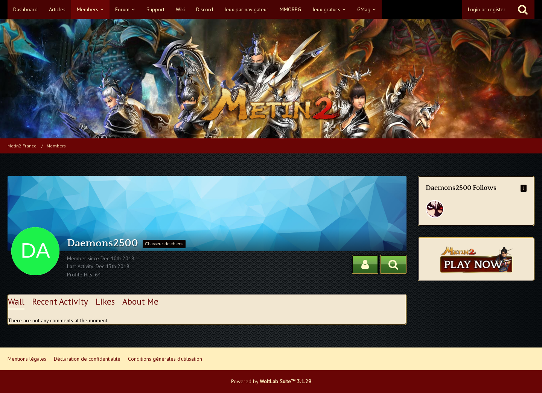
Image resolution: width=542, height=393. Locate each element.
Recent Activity (60, 301)
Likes (105, 301)
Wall (16, 301)
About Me (140, 301)
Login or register (486, 9)
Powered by (271, 381)
